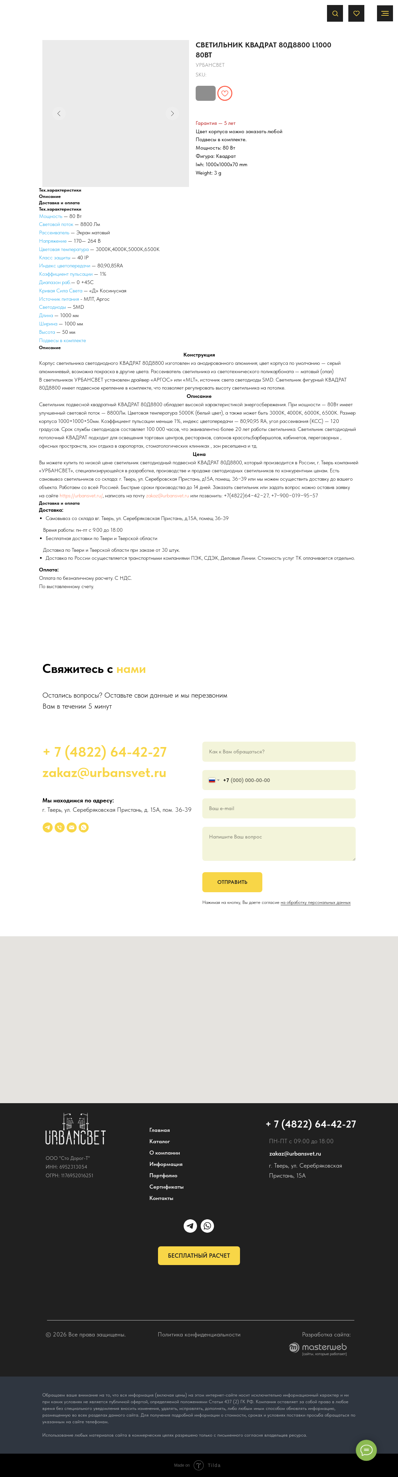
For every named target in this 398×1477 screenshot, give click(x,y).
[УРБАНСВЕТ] (48, 827)
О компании (164, 1152)
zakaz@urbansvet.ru (167, 495)
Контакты (161, 1198)
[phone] (60, 827)
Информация (166, 1164)
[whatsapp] (84, 827)
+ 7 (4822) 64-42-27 (104, 751)
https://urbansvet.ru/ (81, 495)
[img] (76, 1129)
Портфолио (163, 1175)
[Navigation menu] (385, 13)
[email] (72, 827)
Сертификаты (166, 1186)
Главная (159, 1130)
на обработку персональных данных (316, 902)
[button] (335, 13)
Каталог (159, 1141)
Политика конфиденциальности (199, 1334)
